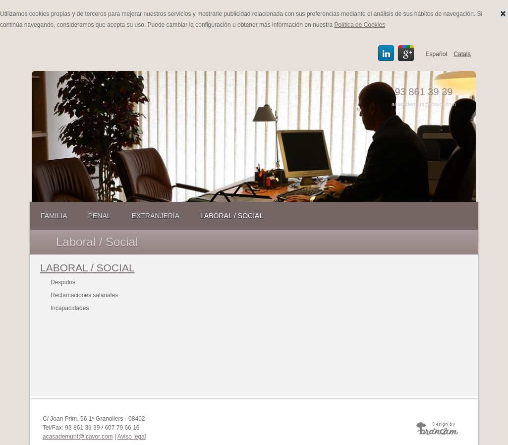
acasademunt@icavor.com (424, 104)
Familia (54, 216)
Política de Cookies (359, 24)
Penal (99, 216)
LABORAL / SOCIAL (87, 267)
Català (462, 54)
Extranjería (155, 216)
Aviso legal (131, 436)
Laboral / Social (231, 216)
